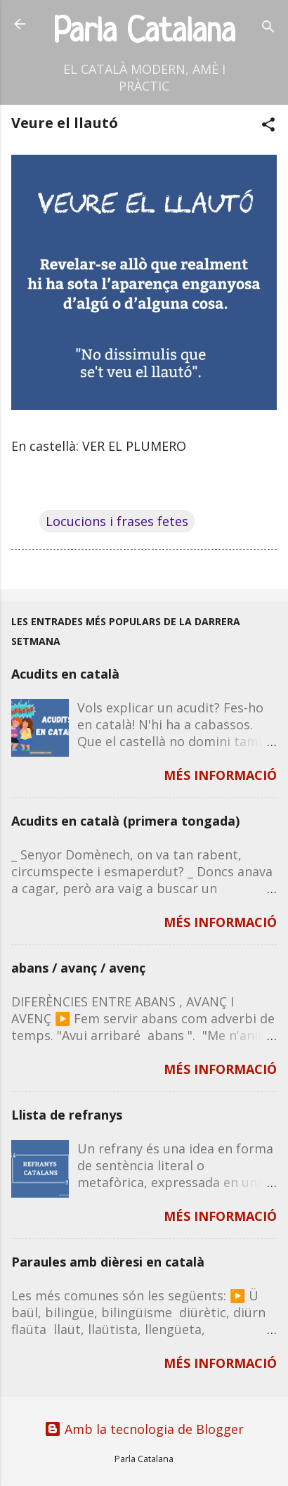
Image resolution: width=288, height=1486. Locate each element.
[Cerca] (268, 28)
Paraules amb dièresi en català (107, 1261)
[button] (268, 126)
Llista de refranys (66, 1114)
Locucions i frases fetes (117, 521)
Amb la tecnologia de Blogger (144, 1429)
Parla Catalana (144, 32)
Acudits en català (65, 673)
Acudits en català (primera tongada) (125, 820)
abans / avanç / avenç (78, 967)
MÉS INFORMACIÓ (220, 775)
